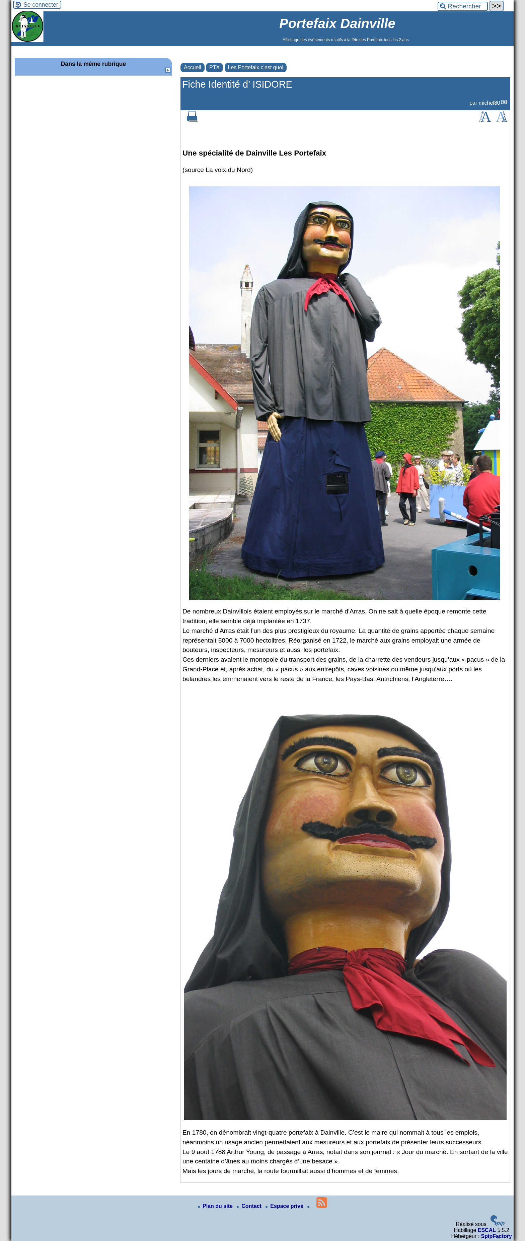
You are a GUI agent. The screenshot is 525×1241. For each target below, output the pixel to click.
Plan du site (216, 1206)
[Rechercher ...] (463, 6)
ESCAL (487, 1230)
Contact (250, 1206)
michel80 (489, 103)
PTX (214, 67)
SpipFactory (496, 1236)
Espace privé (285, 1206)
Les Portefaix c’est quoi (255, 67)
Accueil (192, 67)
